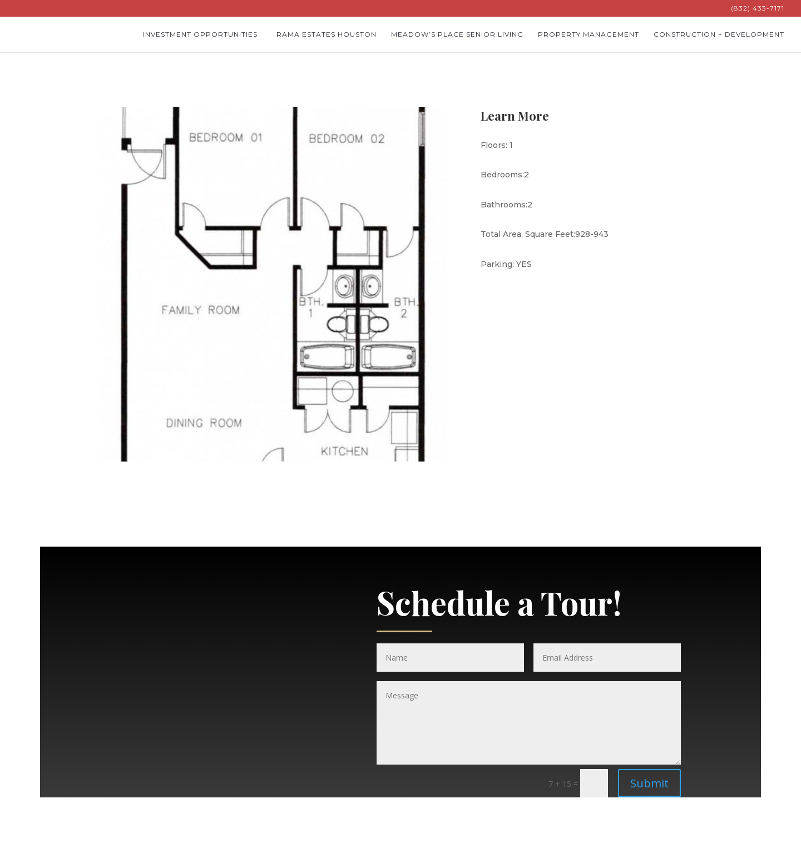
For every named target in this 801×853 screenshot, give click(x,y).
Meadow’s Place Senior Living (457, 34)
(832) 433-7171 (757, 8)
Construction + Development (719, 34)
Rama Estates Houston (326, 34)
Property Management (588, 34)
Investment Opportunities (200, 34)
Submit (649, 783)
